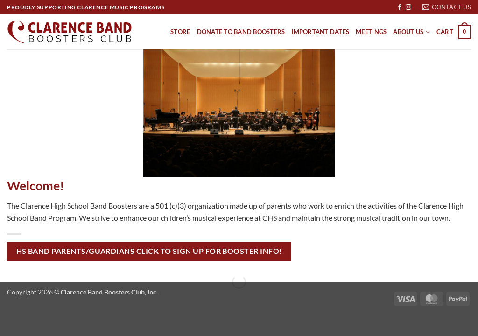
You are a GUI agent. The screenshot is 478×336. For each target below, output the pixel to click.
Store (180, 31)
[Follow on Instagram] (408, 7)
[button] (453, 32)
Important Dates (320, 31)
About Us (411, 32)
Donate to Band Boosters (241, 31)
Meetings (371, 31)
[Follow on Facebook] (399, 7)
